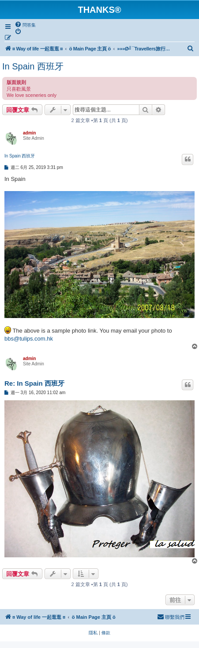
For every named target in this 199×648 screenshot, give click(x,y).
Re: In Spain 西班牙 (34, 383)
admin (29, 132)
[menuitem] (25, 24)
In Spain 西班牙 (33, 66)
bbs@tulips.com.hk (28, 338)
